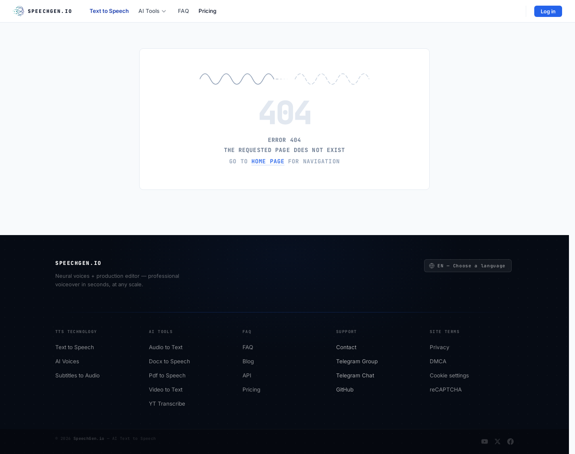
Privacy (440, 347)
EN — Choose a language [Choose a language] (467, 266)
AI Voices (67, 361)
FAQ (183, 11)
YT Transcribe (167, 404)
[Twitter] (497, 441)
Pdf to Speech (167, 376)
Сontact (346, 347)
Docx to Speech (169, 361)
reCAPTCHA (446, 390)
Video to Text (165, 390)
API (247, 376)
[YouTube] (484, 441)
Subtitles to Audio (77, 376)
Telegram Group (357, 361)
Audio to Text (165, 347)
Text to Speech (109, 11)
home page (267, 161)
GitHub (344, 390)
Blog (248, 361)
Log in (548, 11)
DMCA (438, 361)
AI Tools (152, 11)
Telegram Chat (355, 376)
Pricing (207, 11)
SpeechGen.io (89, 438)
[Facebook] (510, 441)
